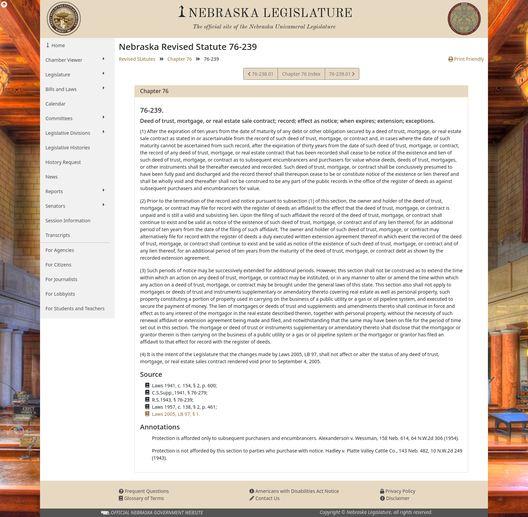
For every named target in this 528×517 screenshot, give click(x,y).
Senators (75, 205)
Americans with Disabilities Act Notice (294, 491)
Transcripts (57, 235)
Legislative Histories (67, 147)
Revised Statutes (137, 59)
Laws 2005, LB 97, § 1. (176, 414)
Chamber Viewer (75, 59)
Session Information (68, 220)
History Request (63, 162)
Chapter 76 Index (301, 74)
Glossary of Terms (141, 498)
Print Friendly (466, 59)
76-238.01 (261, 75)
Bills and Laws (75, 89)
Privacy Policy (397, 491)
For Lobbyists (60, 294)
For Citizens (58, 264)
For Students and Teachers (75, 308)
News (51, 176)
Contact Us (264, 498)
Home (57, 45)
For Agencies (59, 250)
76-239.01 (342, 75)
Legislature (75, 74)
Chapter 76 (179, 59)
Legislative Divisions (75, 132)
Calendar (55, 103)
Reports (75, 191)
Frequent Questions (144, 491)
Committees (75, 118)
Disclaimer (395, 498)
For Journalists (61, 279)
